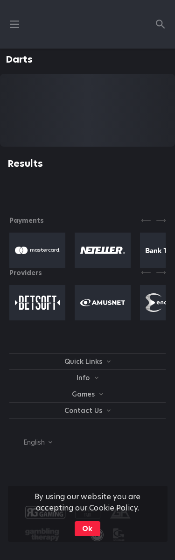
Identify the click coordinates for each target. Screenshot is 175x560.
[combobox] (30, 442)
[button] (37, 250)
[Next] (161, 220)
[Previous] (146, 220)
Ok (87, 528)
